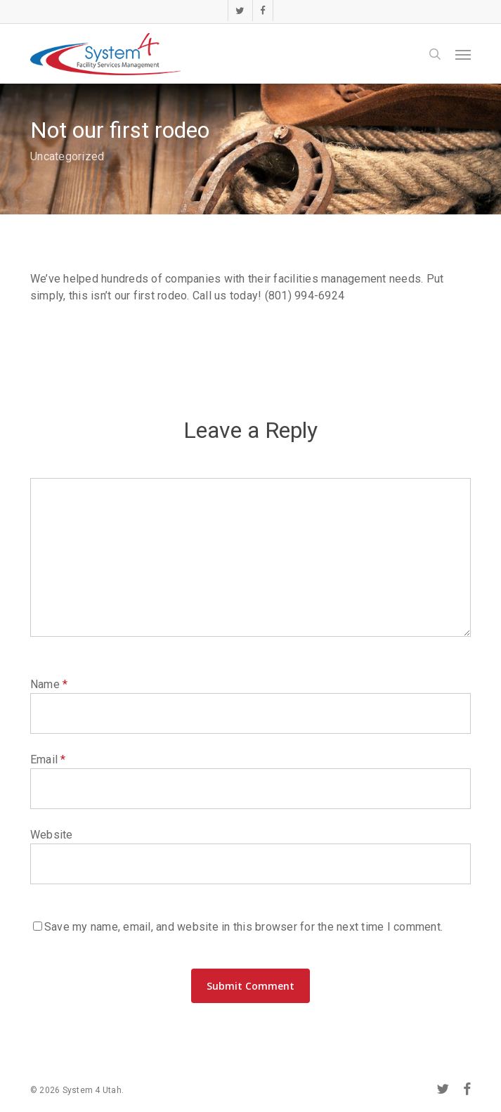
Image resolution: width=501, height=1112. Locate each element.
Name (49, 684)
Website (51, 834)
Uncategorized (67, 156)
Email (48, 759)
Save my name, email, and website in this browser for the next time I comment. (243, 926)
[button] (463, 54)
